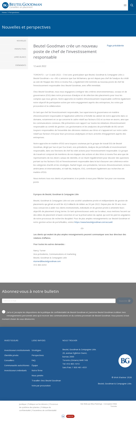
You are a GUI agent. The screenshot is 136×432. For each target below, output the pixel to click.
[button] (125, 5)
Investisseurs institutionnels (17, 350)
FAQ (33, 360)
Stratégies (36, 350)
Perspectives (38, 355)
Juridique (22, 404)
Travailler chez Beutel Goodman (46, 380)
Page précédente (115, 45)
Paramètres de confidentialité (44, 410)
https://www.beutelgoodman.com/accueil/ (93, 222)
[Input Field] (58, 301)
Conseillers (9, 360)
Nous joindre (37, 375)
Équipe (35, 365)
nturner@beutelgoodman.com (47, 261)
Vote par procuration (41, 385)
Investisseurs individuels (15, 370)
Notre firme (37, 370)
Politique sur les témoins (38, 404)
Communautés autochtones (16, 365)
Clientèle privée (11, 355)
